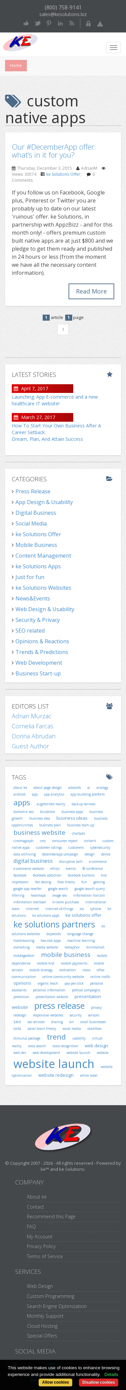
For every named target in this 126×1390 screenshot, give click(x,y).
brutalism (47, 811)
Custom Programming (50, 1296)
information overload (29, 902)
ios (82, 908)
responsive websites (48, 1015)
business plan (50, 825)
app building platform (88, 794)
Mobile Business (36, 545)
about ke (20, 787)
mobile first (45, 963)
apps (21, 802)
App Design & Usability (44, 502)
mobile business (65, 954)
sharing (57, 1021)
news (86, 970)
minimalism (95, 947)
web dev (19, 1052)
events (71, 868)
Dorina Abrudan (33, 736)
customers (76, 847)
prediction (21, 996)
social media (71, 1028)
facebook (20, 875)
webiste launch (78, 1052)
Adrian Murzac (31, 716)
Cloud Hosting (42, 1326)
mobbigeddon (24, 955)
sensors (93, 1015)
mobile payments (74, 963)
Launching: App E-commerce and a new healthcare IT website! (55, 400)
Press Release (32, 491)
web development (46, 1052)
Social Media (31, 523)
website (103, 1052)
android (19, 794)
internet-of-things (59, 908)
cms (43, 840)
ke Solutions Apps (38, 566)
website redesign (56, 1075)
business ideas (72, 818)
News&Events (32, 598)
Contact (35, 1207)
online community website (63, 976)
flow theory (66, 882)
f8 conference (92, 868)
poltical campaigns (86, 990)
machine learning (81, 940)
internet (32, 908)
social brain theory (42, 1028)
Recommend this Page (51, 1216)
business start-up (80, 825)
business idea (39, 818)
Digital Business (35, 512)
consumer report (65, 840)
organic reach (48, 983)
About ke (37, 1197)
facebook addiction (47, 875)
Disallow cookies (98, 1382)
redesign (20, 1015)
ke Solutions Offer (63, 174)
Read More (91, 291)
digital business (33, 861)
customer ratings (49, 847)
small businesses (93, 1021)
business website (39, 832)
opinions (22, 983)
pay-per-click (74, 983)
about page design (48, 787)
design (90, 854)
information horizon (89, 895)
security (76, 1015)
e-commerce (98, 861)
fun (84, 882)
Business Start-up (38, 673)
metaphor (72, 947)
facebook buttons (81, 875)
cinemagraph (23, 840)
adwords (74, 787)
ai (88, 787)
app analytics (54, 794)
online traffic (100, 976)
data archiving (24, 854)
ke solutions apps (45, 915)
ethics (54, 868)
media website (47, 947)
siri (71, 1021)
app (35, 794)
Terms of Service (45, 1256)
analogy (102, 787)
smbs (17, 1028)
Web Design (40, 1286)
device (106, 854)
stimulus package (26, 1038)
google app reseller (27, 888)
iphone (95, 908)
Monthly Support (45, 1316)
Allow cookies (55, 1382)
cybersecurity (100, 847)
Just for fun (29, 577)
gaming (99, 882)
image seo (59, 895)
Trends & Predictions (41, 652)
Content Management (43, 555)
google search (58, 888)
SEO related (30, 630)
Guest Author (30, 746)
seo (17, 1021)
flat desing (43, 882)
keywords (53, 933)
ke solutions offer (83, 915)
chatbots (78, 833)
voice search (37, 1046)
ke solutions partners (54, 924)
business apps (72, 811)
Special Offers (42, 1335)
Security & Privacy (37, 620)
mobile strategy (41, 970)
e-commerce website (28, 868)
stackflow (94, 1028)
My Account (39, 1236)
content (90, 840)
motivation (67, 970)
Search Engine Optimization (57, 1306)
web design (96, 1046)
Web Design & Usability (44, 609)
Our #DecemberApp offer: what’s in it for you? (54, 151)
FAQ (31, 1226)
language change (80, 933)
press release (59, 1005)
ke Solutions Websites (43, 587)
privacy (96, 1007)
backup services (83, 804)
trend (56, 1037)
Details (111, 1374)
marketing (21, 947)
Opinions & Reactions (42, 641)
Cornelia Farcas (32, 726)
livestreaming (23, 940)
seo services (36, 1021)
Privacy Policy (41, 1246)
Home (16, 65)
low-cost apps (51, 940)
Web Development (38, 662)
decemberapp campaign (60, 854)
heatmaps (38, 895)
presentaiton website (52, 996)
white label (88, 1075)
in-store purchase (65, 902)
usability (79, 1038)
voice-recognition (65, 1046)
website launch (53, 1063)
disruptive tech (71, 861)
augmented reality (51, 804)
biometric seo (23, 811)
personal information (49, 990)
